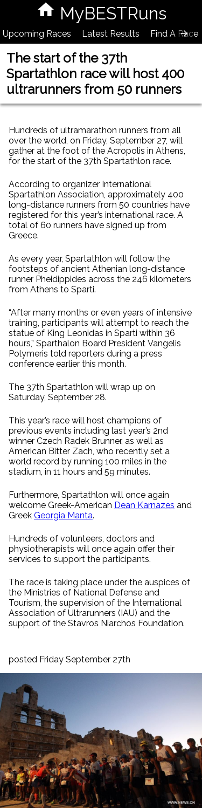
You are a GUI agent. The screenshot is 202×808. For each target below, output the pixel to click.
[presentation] (184, 33)
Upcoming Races (37, 34)
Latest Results (111, 34)
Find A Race (174, 34)
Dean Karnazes (144, 505)
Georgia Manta (63, 515)
